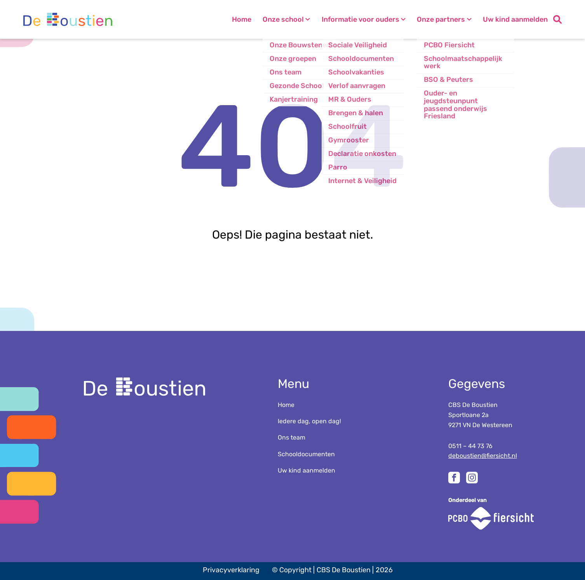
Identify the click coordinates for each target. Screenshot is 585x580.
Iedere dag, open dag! (309, 421)
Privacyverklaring (231, 570)
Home (230, 19)
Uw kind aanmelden (515, 19)
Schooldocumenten (306, 454)
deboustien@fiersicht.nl (482, 455)
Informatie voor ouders (355, 19)
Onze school (275, 19)
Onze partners (438, 19)
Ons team (291, 437)
